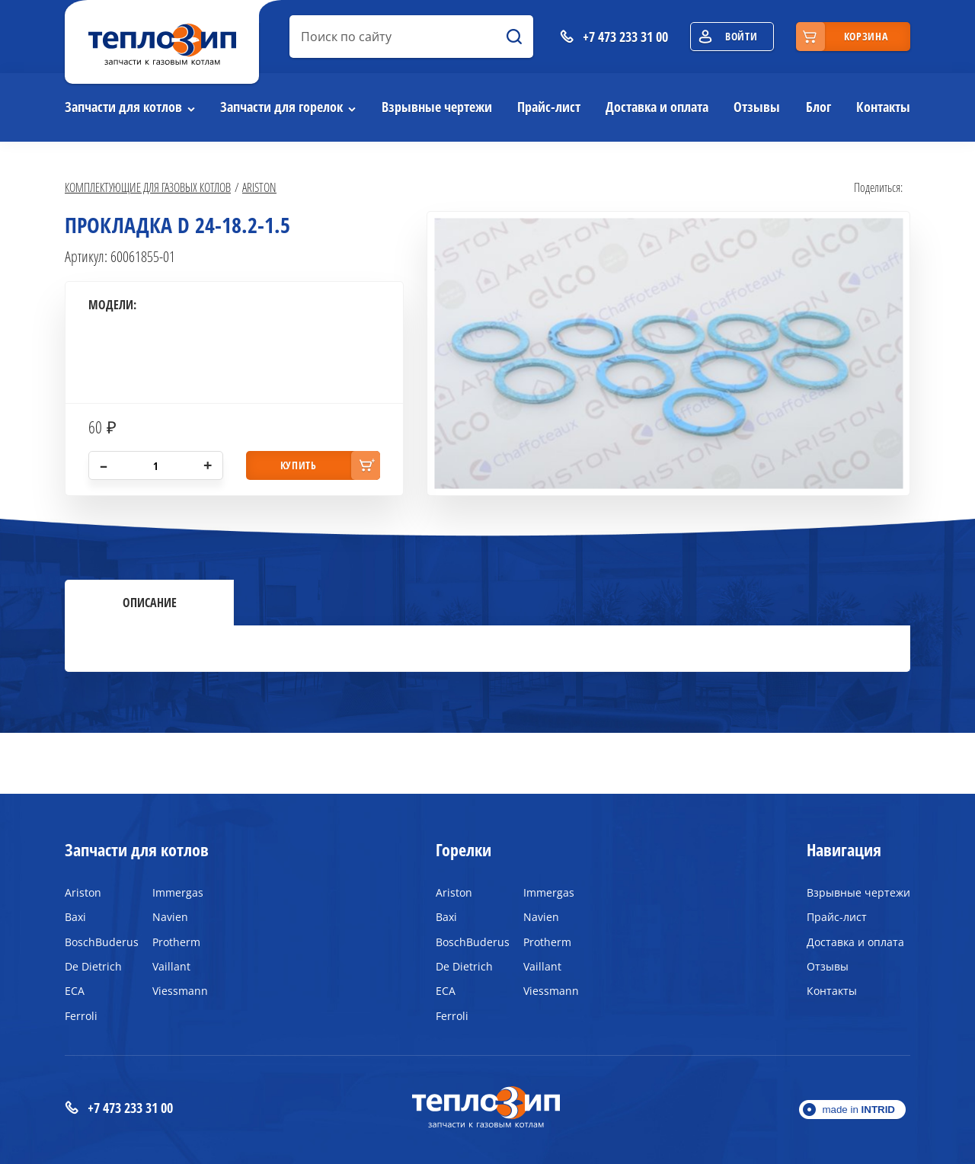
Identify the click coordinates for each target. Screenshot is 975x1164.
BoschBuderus (97, 942)
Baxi (75, 917)
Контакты (883, 107)
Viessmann (180, 990)
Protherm (176, 942)
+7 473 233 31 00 (119, 1108)
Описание (150, 602)
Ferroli (81, 1016)
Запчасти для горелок (281, 107)
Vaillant (171, 966)
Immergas (177, 892)
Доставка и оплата (657, 107)
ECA (75, 990)
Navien (170, 917)
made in (858, 1109)
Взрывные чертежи (437, 107)
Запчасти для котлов (123, 107)
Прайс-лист (548, 107)
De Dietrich (93, 966)
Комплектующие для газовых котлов (148, 187)
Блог (818, 107)
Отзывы (757, 107)
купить (298, 465)
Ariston (259, 187)
